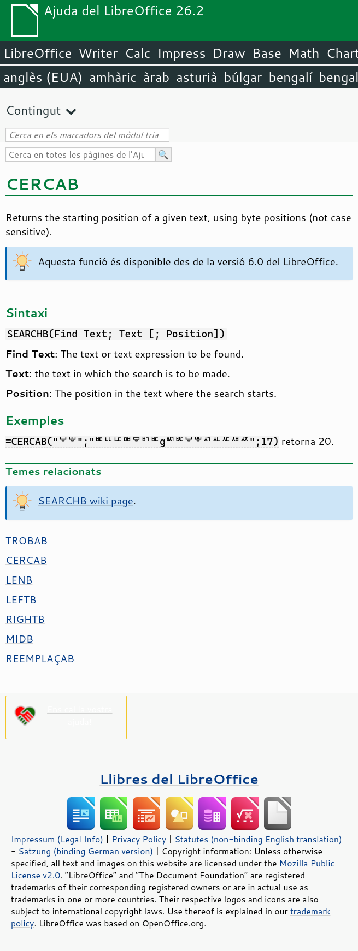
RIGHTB (25, 619)
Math (304, 53)
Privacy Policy (138, 839)
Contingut (33, 110)
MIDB (19, 639)
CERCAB (26, 560)
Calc (138, 53)
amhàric (113, 77)
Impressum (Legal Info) (57, 839)
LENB (18, 580)
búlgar (243, 77)
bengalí (291, 77)
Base (266, 53)
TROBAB (26, 540)
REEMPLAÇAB (39, 658)
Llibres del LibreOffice (178, 778)
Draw (228, 53)
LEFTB (21, 599)
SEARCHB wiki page (85, 501)
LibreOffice (37, 53)
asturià (196, 77)
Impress (181, 53)
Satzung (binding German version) (86, 851)
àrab (156, 77)
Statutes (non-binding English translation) (258, 839)
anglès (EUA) (43, 77)
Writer (98, 53)
